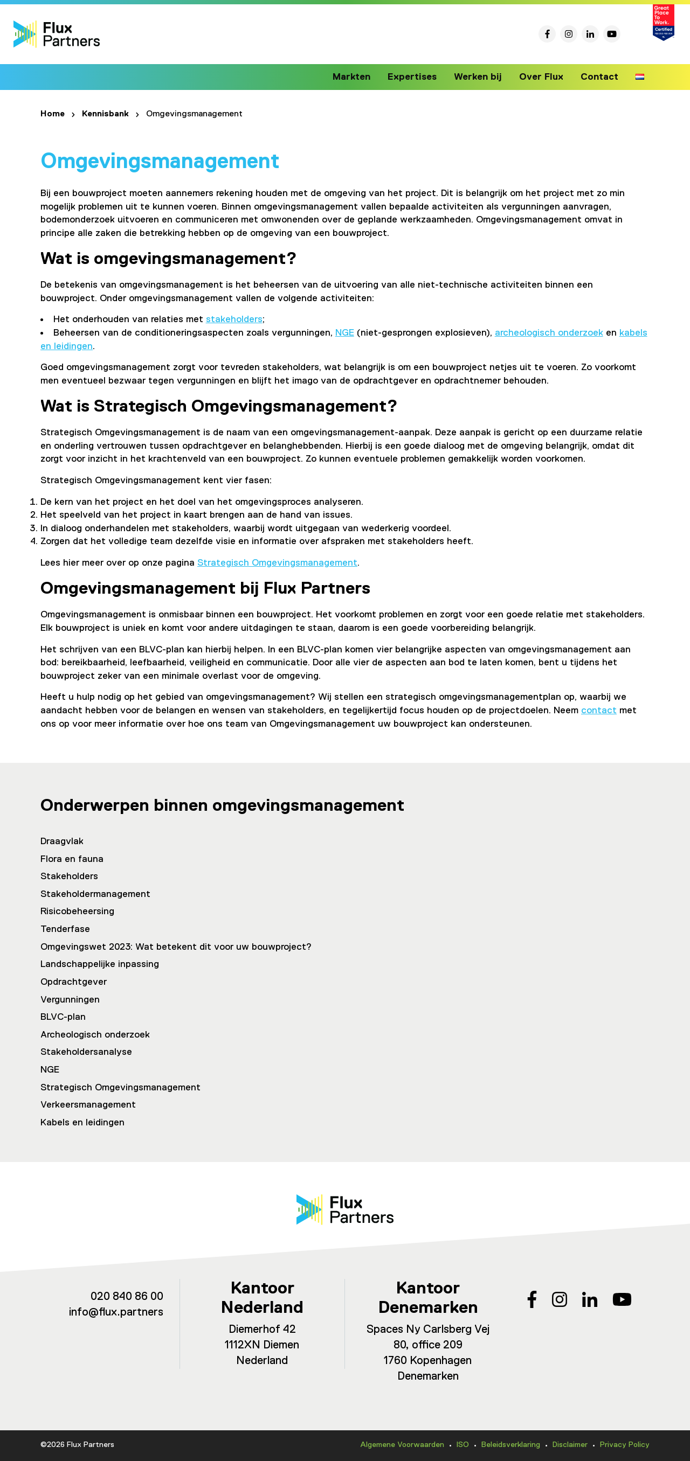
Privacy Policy (625, 1445)
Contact (600, 77)
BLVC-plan (63, 1017)
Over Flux (543, 77)
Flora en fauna (72, 859)
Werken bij (483, 77)
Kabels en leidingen (82, 1123)
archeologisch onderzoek (549, 333)
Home (52, 114)
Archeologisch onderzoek (95, 1035)
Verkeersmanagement (88, 1105)
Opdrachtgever (73, 982)
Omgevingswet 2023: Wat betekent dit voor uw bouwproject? (176, 947)
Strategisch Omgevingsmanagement (277, 563)
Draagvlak (62, 841)
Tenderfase (65, 929)
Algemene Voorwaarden (402, 1445)
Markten (361, 77)
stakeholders (234, 319)
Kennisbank (105, 114)
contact (599, 710)
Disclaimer (570, 1445)
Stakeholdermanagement (95, 894)
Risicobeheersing (77, 911)
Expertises (420, 77)
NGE (344, 333)
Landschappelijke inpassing (99, 964)
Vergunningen (70, 1000)
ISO (463, 1445)
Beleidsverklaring (510, 1445)
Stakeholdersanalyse (86, 1052)
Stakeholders (69, 876)
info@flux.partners (116, 1312)
